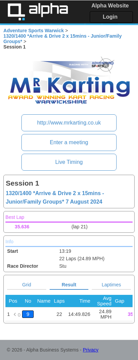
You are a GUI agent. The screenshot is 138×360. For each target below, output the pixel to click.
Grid (26, 284)
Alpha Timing (37, 11)
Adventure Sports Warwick (33, 30)
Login (110, 17)
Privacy (91, 350)
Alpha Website (110, 5)
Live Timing (69, 162)
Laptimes (111, 284)
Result (69, 284)
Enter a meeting (69, 142)
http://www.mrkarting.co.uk (69, 123)
